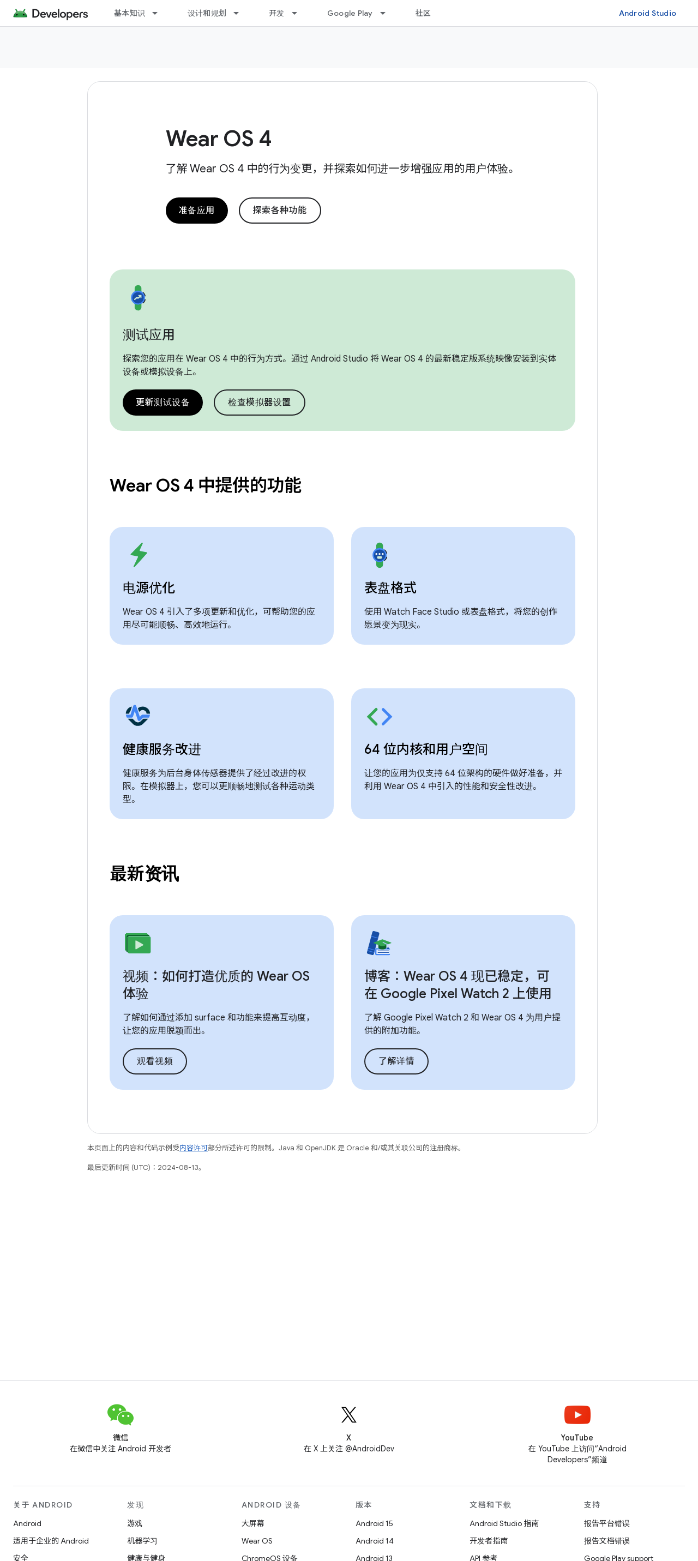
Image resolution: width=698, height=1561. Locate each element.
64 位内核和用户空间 (426, 749)
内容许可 (193, 1147)
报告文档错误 (607, 1541)
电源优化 (149, 588)
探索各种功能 (280, 210)
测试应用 (149, 335)
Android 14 (375, 1541)
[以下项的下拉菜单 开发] (299, 13)
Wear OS (257, 1541)
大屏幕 (253, 1523)
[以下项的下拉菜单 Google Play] (387, 13)
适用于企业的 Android (51, 1541)
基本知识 (129, 13)
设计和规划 (207, 13)
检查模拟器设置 (259, 402)
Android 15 (374, 1523)
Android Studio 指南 (504, 1523)
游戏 (134, 1523)
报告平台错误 (607, 1523)
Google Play (350, 13)
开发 (277, 13)
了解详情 (396, 1061)
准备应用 (197, 210)
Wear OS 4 (219, 138)
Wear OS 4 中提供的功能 (206, 485)
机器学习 (142, 1541)
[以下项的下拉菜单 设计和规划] (241, 13)
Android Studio (648, 13)
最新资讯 (144, 874)
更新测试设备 (163, 402)
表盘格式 (390, 588)
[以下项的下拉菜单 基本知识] (159, 13)
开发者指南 (489, 1541)
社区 (423, 13)
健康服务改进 (162, 749)
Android (27, 1523)
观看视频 (155, 1061)
